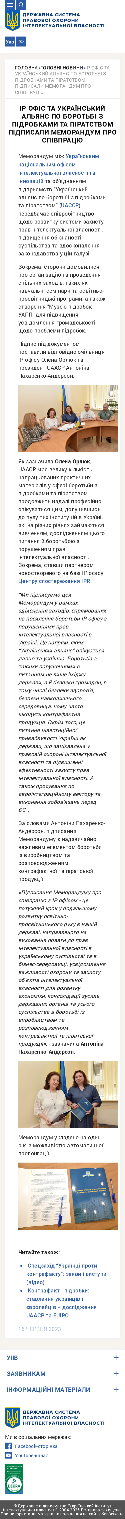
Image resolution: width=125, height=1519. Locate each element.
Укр (10, 42)
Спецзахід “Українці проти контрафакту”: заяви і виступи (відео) (66, 1274)
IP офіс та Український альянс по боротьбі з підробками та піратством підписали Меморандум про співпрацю (62, 79)
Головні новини (61, 67)
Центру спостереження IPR (54, 581)
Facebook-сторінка (31, 1446)
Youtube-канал (27, 1456)
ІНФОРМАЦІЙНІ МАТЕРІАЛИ (49, 1389)
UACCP (70, 205)
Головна (26, 67)
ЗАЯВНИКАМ (26, 1373)
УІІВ (12, 1358)
